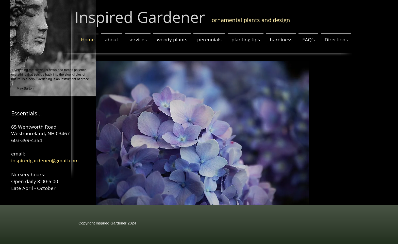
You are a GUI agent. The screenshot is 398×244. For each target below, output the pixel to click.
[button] (202, 133)
